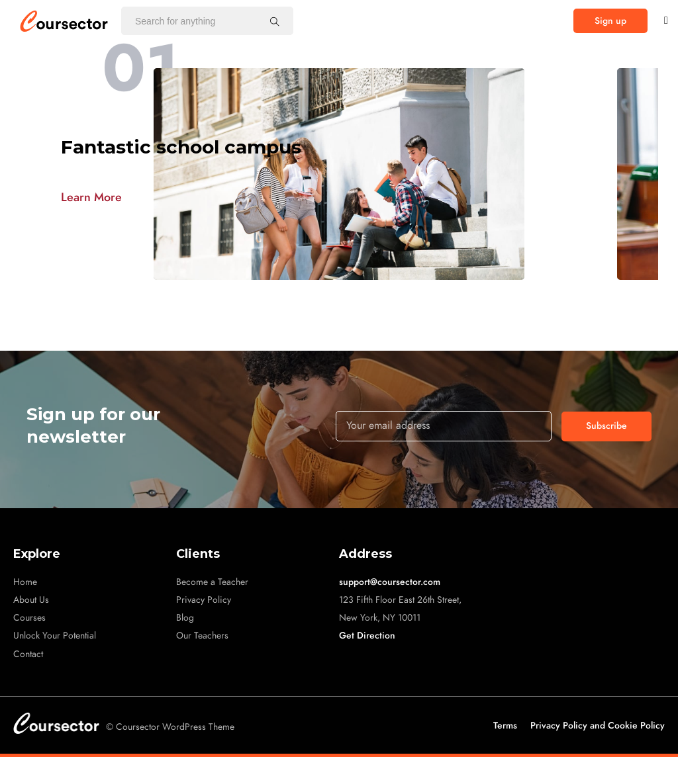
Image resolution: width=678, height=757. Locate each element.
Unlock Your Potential (54, 635)
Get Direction (367, 635)
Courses (29, 617)
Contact (28, 654)
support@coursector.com (389, 582)
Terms (505, 725)
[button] (610, 21)
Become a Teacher (212, 582)
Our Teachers (202, 635)
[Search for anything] (275, 21)
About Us (31, 600)
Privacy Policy (203, 600)
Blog (185, 617)
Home (25, 582)
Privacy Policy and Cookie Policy (597, 725)
